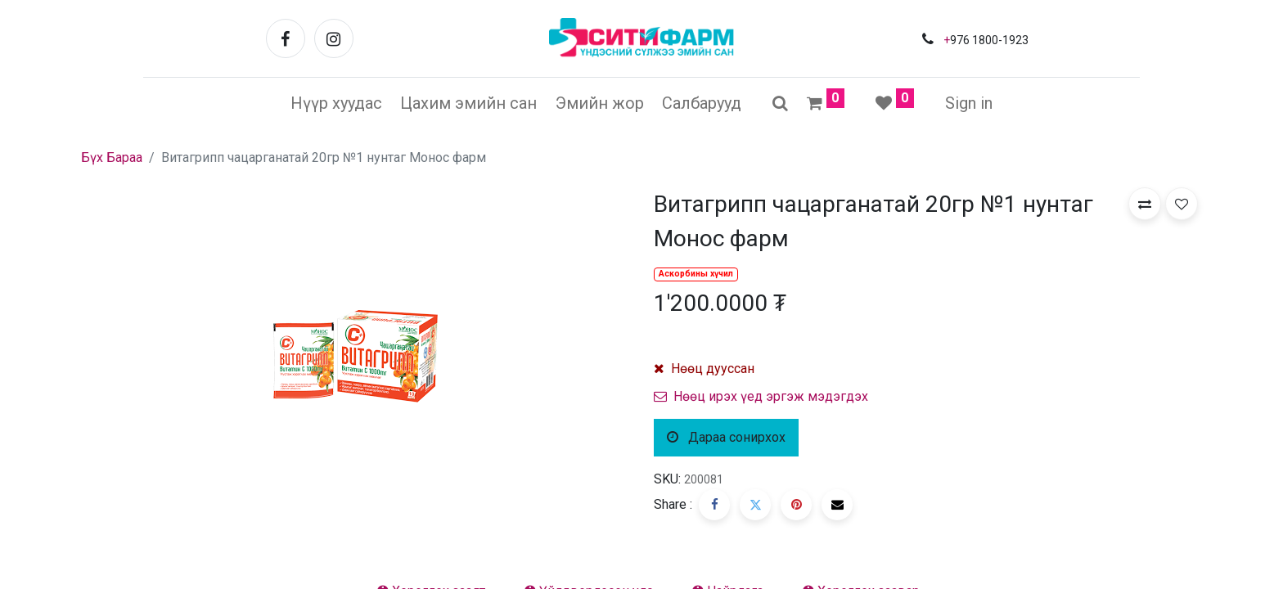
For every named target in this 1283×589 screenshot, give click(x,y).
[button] (1144, 203)
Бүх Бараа (111, 157)
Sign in (969, 103)
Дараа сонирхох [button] (726, 437)
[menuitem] (336, 103)
